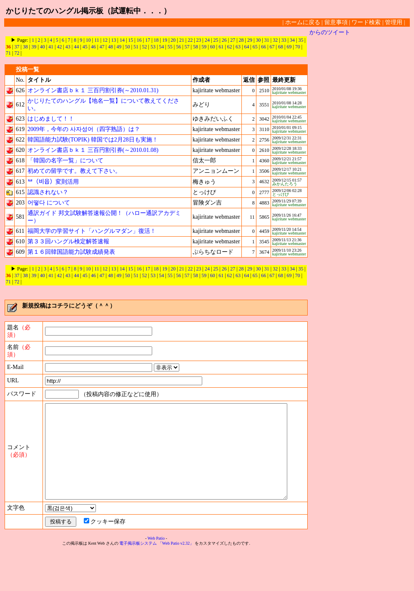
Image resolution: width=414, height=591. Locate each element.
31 (266, 40)
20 (173, 40)
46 (93, 47)
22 (190, 40)
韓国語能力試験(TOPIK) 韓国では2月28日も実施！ (93, 139)
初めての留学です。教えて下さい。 (74, 171)
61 (220, 47)
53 (153, 47)
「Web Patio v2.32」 (176, 583)
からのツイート (329, 32)
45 (85, 47)
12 (105, 40)
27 (232, 40)
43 (67, 47)
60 (212, 47)
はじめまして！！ (51, 119)
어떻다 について (49, 203)
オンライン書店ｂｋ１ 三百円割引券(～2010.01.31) (93, 90)
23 (198, 40)
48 (110, 47)
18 (156, 40)
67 (272, 47)
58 (195, 47)
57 (187, 47)
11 (96, 40)
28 (241, 40)
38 (25, 47)
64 (246, 47)
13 (113, 40)
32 (275, 40)
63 (238, 47)
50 (127, 47)
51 (135, 47)
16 (139, 40)
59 (203, 47)
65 (255, 47)
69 (288, 47)
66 (263, 47)
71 (8, 53)
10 (88, 40)
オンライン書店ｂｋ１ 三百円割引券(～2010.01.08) (93, 150)
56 (178, 47)
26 (224, 40)
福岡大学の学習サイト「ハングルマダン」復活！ (92, 231)
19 (164, 40)
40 (42, 47)
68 (280, 47)
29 (249, 40)
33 (283, 40)
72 (16, 53)
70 (297, 47)
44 (76, 47)
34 (292, 40)
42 (59, 47)
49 (118, 47)
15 (130, 40)
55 (170, 47)
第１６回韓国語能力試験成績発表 (71, 252)
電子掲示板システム (138, 583)
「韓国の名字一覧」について (65, 160)
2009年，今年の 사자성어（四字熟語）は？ (84, 129)
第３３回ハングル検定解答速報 (68, 241)
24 (207, 40)
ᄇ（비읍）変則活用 (53, 182)
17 (147, 40)
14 (122, 40)
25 (215, 40)
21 (181, 40)
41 (50, 47)
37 (16, 47)
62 (229, 47)
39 (33, 47)
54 (161, 47)
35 (300, 40)
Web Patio (156, 578)
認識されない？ (48, 192)
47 (101, 47)
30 (258, 40)
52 (144, 47)
